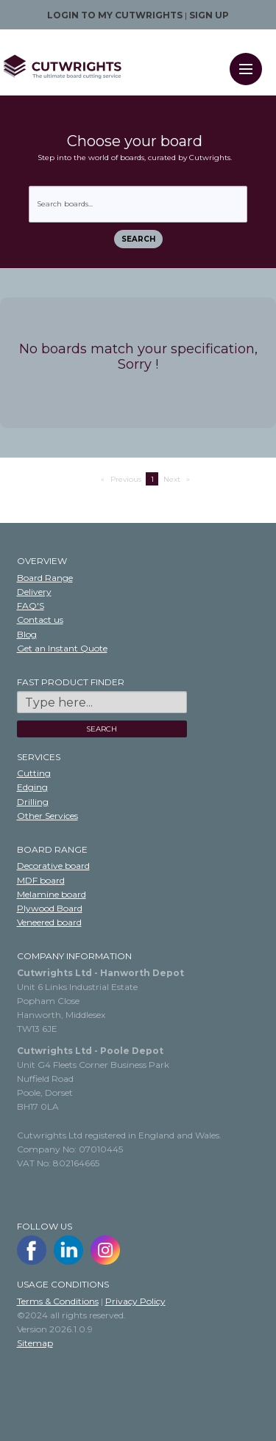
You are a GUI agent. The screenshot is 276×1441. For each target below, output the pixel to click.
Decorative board (53, 865)
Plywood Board (49, 908)
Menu (250, 59)
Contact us (40, 619)
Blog (27, 634)
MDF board (41, 880)
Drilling (33, 801)
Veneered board (49, 922)
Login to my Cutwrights (115, 15)
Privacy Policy (135, 1301)
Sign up (209, 15)
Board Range (45, 577)
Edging (32, 786)
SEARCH (101, 729)
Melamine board (51, 894)
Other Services (47, 815)
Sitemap (35, 1342)
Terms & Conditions (58, 1301)
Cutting (34, 773)
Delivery (34, 591)
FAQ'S (30, 605)
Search (138, 239)
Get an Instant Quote (62, 648)
